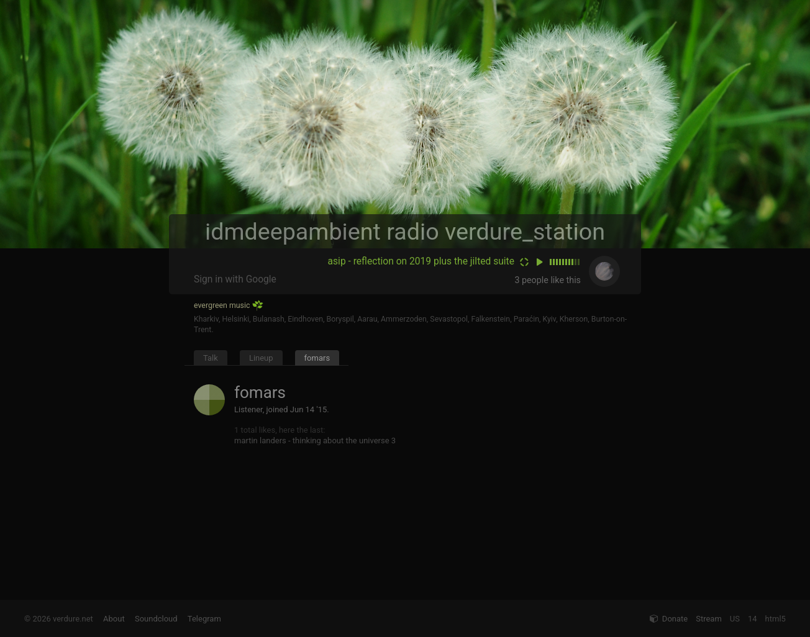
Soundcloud (156, 618)
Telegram (204, 618)
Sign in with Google (235, 279)
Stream (709, 618)
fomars (317, 358)
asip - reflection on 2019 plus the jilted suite (421, 261)
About (114, 618)
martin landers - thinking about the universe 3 (315, 440)
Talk (210, 358)
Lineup (261, 358)
